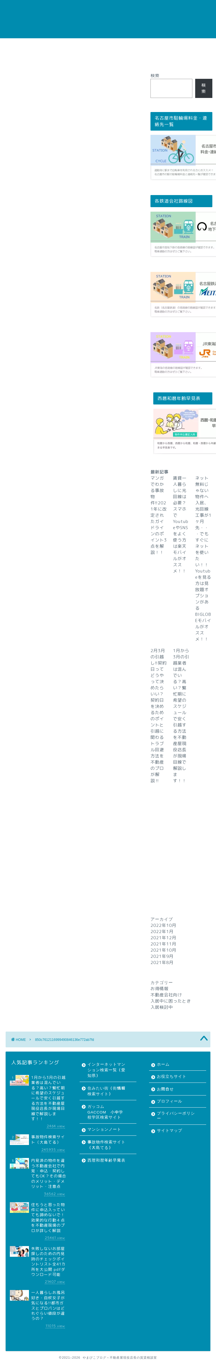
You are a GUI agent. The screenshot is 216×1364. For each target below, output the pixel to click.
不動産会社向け (166, 995)
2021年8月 (162, 962)
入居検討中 (161, 1007)
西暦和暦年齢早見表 (106, 1160)
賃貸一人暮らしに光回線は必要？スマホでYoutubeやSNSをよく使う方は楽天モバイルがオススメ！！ (180, 524)
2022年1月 (162, 931)
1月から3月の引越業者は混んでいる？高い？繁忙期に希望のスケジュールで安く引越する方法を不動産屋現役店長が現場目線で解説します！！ (181, 716)
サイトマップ (24, 58)
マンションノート (104, 1129)
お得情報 (159, 989)
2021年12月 (163, 938)
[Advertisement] (181, 841)
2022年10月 (163, 925)
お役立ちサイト (50, 45)
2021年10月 (163, 950)
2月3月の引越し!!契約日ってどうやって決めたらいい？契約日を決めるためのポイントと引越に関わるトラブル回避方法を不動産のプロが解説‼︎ (158, 716)
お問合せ (84, 45)
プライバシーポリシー (160, 45)
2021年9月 (162, 956)
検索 (154, 76)
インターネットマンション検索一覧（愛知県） (106, 1070)
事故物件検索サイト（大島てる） (106, 1145)
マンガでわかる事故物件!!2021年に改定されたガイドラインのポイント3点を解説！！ (158, 515)
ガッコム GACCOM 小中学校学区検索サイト (105, 1111)
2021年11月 (163, 944)
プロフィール (117, 45)
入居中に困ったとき (170, 1001)
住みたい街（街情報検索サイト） (106, 1091)
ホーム (18, 45)
